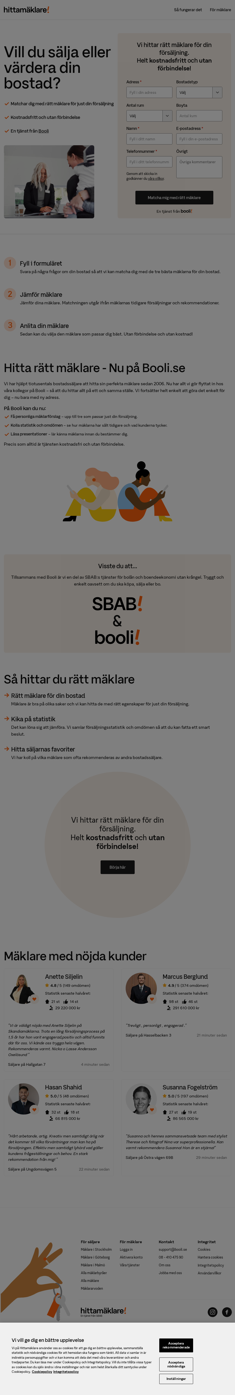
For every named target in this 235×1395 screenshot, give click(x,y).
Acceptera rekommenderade (176, 1346)
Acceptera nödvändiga (176, 1365)
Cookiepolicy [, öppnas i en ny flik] (42, 1373)
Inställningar (176, 1380)
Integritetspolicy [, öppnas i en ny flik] (66, 1373)
